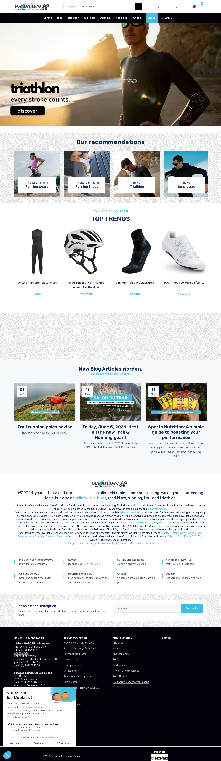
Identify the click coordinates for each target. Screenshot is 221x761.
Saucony (51, 536)
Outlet (151, 17)
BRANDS (167, 17)
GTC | (46, 756)
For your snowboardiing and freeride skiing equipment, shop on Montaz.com (110, 543)
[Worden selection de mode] (185, 6)
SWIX (126, 522)
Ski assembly (70, 670)
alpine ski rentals (157, 509)
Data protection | (58, 756)
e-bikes (99, 498)
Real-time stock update (77, 676)
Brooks (175, 533)
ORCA (171, 536)
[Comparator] (176, 6)
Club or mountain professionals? (81, 687)
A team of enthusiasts (126, 670)
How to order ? (72, 682)
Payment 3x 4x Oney (75, 654)
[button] (158, 6)
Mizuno (165, 533)
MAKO (193, 536)
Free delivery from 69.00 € (78, 642)
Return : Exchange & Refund (79, 648)
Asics (183, 533)
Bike (59, 17)
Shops (137, 17)
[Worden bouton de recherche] (138, 6)
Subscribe (192, 608)
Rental (116, 659)
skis (32, 522)
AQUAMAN (182, 536)
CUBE (154, 522)
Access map (21, 652)
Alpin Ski (105, 17)
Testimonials (120, 665)
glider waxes (127, 512)
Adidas (192, 533)
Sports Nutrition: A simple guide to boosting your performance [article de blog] (176, 432)
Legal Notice (73, 756)
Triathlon (73, 17)
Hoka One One (36, 536)
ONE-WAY (144, 522)
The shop (118, 642)
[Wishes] (167, 6)
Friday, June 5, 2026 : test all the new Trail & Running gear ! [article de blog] (110, 432)
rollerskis (83, 498)
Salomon (62, 536)
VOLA (133, 522)
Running (47, 17)
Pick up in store (72, 665)
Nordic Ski (122, 17)
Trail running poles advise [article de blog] (44, 426)
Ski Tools (89, 17)
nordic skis (136, 505)
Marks (116, 648)
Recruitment (120, 676)
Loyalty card (70, 659)
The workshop (121, 654)
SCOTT (163, 522)
